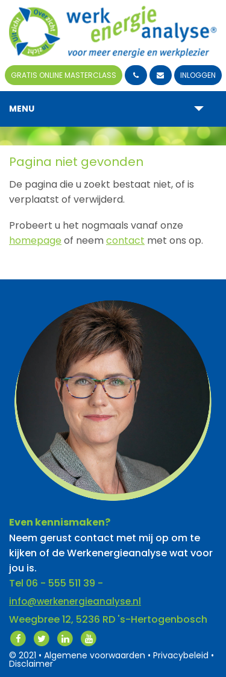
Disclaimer (31, 664)
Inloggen (198, 75)
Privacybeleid (181, 655)
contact (125, 240)
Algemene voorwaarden (94, 655)
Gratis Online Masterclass (63, 75)
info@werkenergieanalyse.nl (75, 601)
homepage (35, 240)
